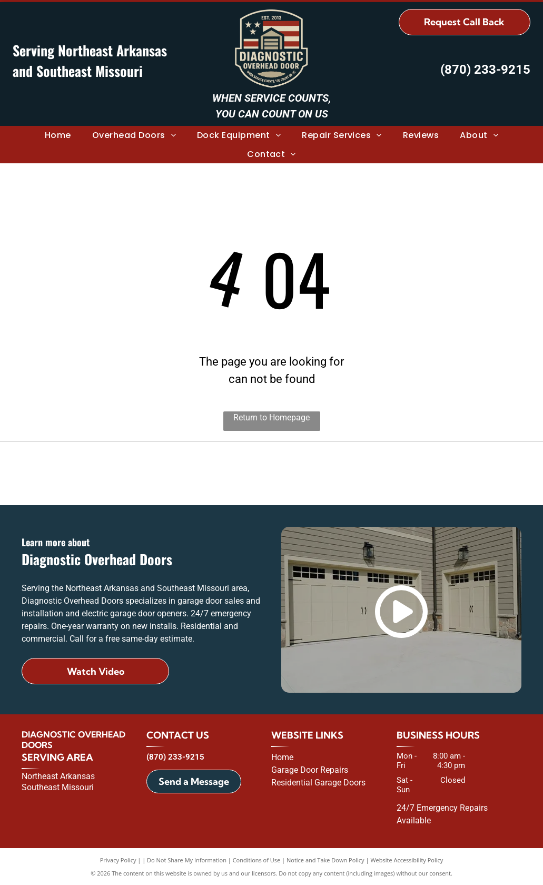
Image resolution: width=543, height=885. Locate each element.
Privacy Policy (118, 860)
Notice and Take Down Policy (325, 860)
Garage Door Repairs (309, 770)
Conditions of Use (257, 860)
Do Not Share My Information (186, 860)
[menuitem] (58, 135)
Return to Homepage (271, 417)
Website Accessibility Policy (406, 860)
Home (282, 757)
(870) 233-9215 (485, 69)
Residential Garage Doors (318, 783)
